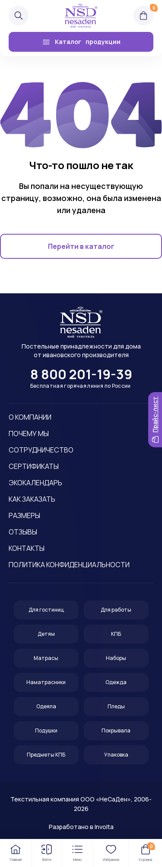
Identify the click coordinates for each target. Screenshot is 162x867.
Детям (46, 634)
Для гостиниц (46, 609)
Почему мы (29, 433)
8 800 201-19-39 (81, 374)
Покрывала (116, 730)
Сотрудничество (41, 450)
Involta (104, 827)
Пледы (116, 706)
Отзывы (23, 532)
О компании (30, 417)
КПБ (116, 634)
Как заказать (32, 499)
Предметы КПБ (46, 754)
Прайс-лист (155, 419)
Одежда (116, 682)
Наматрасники (46, 682)
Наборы (116, 658)
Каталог (81, 42)
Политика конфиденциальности (69, 564)
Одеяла (46, 706)
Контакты (26, 548)
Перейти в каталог (81, 246)
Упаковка (116, 754)
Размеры (24, 515)
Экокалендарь (35, 482)
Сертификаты (34, 466)
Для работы (116, 609)
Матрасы (46, 658)
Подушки (46, 730)
